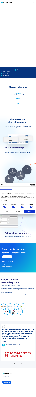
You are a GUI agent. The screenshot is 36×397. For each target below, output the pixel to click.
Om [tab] (29, 187)
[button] (33, 2)
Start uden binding (7, 256)
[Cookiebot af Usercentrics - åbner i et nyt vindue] (30, 185)
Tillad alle (29, 211)
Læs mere (3, 296)
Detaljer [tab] (18, 187)
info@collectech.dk (7, 376)
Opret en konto (7, 382)
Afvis (7, 211)
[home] (6, 2)
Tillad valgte (18, 211)
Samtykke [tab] (6, 187)
